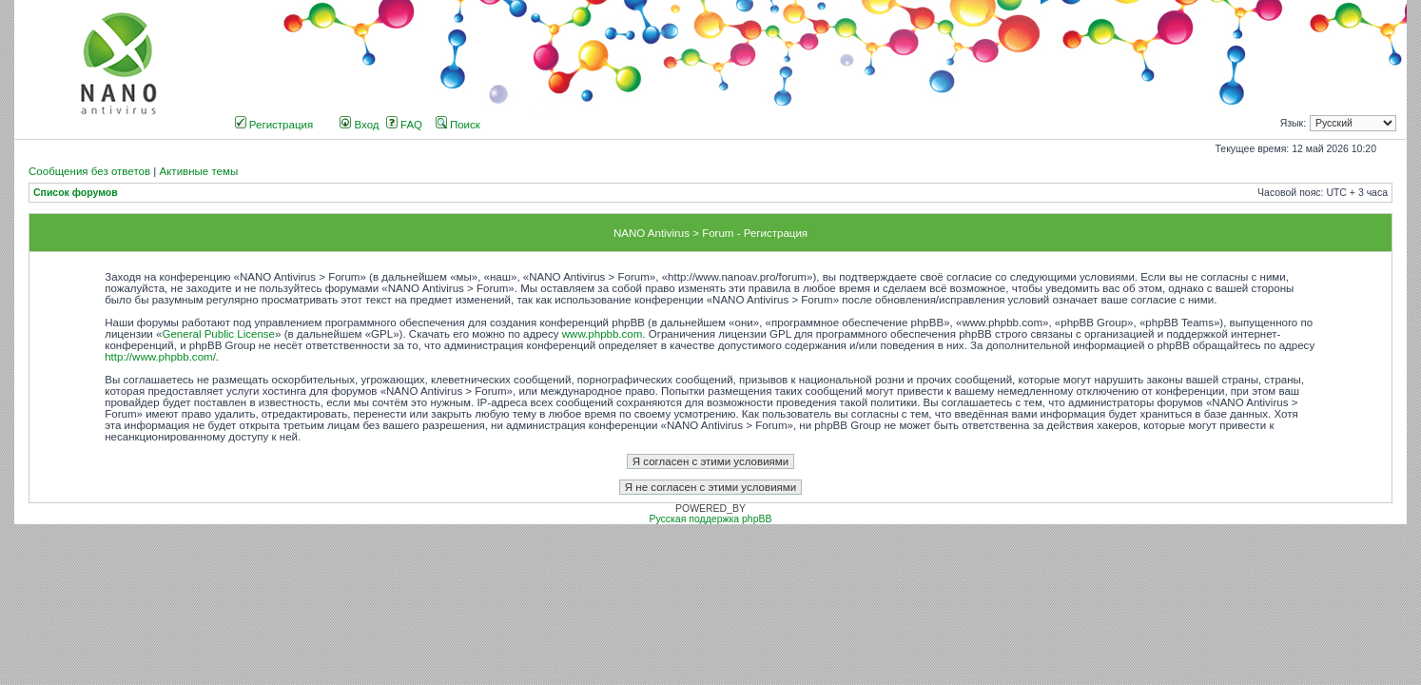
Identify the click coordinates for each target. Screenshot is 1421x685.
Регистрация (274, 124)
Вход (359, 124)
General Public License (218, 334)
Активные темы (198, 171)
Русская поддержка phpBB (710, 519)
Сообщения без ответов (89, 171)
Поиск (458, 124)
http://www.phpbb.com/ (160, 356)
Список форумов (75, 192)
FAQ (404, 124)
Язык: (1293, 123)
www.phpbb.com (602, 334)
